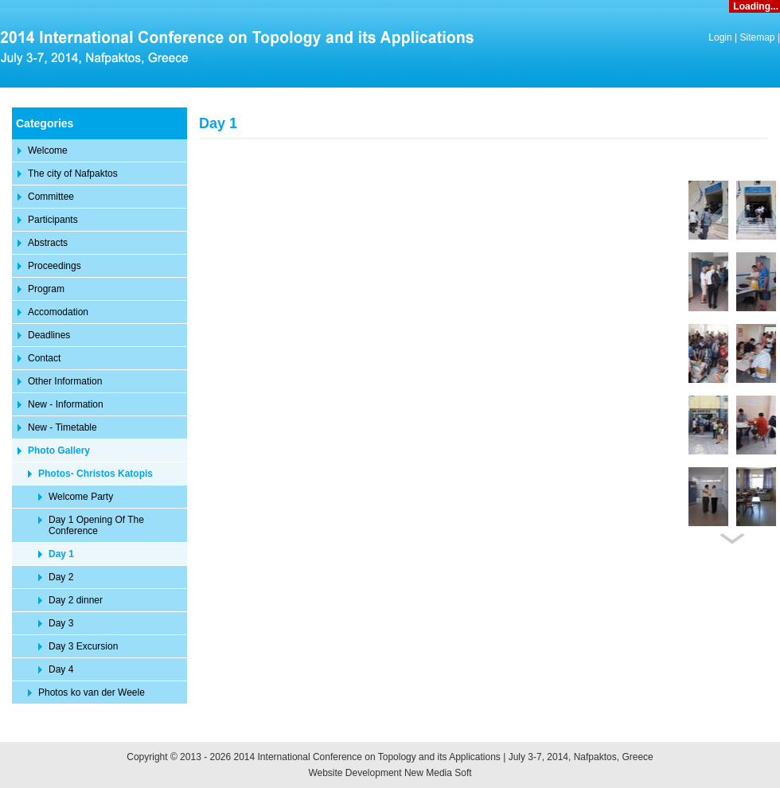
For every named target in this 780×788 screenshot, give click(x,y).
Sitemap (757, 37)
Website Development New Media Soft (389, 772)
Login (719, 37)
